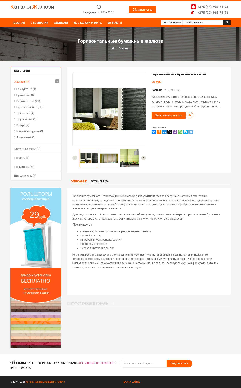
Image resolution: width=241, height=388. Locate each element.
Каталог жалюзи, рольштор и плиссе (45, 381)
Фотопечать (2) (26, 137)
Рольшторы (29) (24, 166)
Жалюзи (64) (22, 81)
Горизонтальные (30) (29, 107)
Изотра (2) (22, 125)
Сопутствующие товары (88, 303)
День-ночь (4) (25, 113)
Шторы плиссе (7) (25, 175)
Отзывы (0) (100, 181)
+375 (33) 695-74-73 (212, 7)
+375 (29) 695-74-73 (212, 12)
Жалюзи (124, 48)
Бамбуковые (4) (26, 89)
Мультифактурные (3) (30, 131)
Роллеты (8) (21, 157)
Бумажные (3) (25, 95)
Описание (79, 181)
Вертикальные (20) (28, 101)
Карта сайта (131, 381)
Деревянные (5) (26, 119)
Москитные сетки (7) (27, 148)
